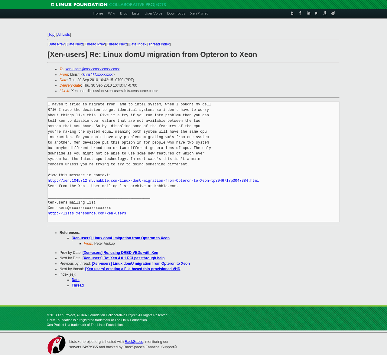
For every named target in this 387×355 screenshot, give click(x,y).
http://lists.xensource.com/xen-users (87, 213)
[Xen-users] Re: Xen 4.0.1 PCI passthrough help (123, 258)
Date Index (137, 44)
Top (51, 34)
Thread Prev (95, 44)
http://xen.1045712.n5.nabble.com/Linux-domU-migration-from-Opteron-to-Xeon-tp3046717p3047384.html (153, 180)
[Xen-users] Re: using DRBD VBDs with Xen (120, 252)
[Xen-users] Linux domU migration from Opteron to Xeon (121, 238)
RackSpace (134, 342)
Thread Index (159, 44)
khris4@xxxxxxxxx (97, 74)
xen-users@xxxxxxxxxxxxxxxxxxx (93, 69)
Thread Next (117, 44)
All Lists (63, 34)
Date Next (75, 44)
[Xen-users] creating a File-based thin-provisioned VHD (132, 269)
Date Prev (56, 44)
